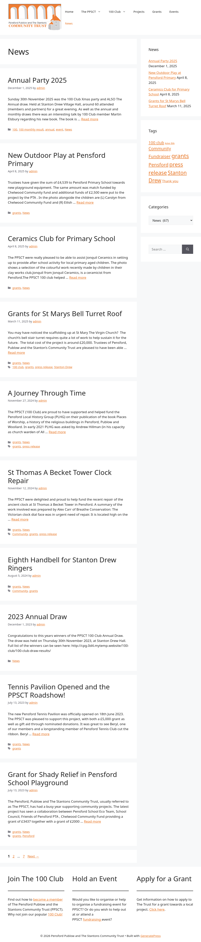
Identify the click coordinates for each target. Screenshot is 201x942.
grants (16, 213)
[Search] (187, 249)
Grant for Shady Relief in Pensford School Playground (62, 778)
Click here (157, 909)
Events (173, 12)
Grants (157, 12)
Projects (138, 12)
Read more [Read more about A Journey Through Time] (57, 432)
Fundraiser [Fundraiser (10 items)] (160, 156)
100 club (18, 367)
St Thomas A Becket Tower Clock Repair (59, 476)
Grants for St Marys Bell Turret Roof (65, 313)
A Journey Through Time (47, 392)
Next (33, 856)
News (69, 23)
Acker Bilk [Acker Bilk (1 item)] (170, 143)
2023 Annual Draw (37, 616)
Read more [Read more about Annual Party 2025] (89, 119)
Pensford (28, 836)
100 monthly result (31, 129)
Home (69, 12)
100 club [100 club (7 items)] (156, 142)
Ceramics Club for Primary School (61, 238)
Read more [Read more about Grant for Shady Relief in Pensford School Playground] (92, 821)
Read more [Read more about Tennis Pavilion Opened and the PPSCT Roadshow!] (40, 734)
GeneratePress (151, 936)
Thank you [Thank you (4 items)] (170, 181)
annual (49, 129)
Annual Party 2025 (37, 80)
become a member (48, 899)
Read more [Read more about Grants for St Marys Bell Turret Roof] (16, 352)
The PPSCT (93, 11)
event (59, 129)
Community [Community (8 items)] (160, 148)
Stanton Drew (63, 367)
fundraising (92, 919)
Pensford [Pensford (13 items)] (158, 164)
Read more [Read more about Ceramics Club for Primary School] (77, 277)
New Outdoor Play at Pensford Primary (56, 159)
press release (44, 367)
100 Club (119, 11)
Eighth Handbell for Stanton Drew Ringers (62, 564)
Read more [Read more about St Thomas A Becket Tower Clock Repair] (19, 519)
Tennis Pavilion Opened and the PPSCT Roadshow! (59, 691)
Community (20, 534)
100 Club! (55, 914)
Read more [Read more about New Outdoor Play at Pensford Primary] (85, 202)
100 (14, 129)
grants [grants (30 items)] (180, 156)
